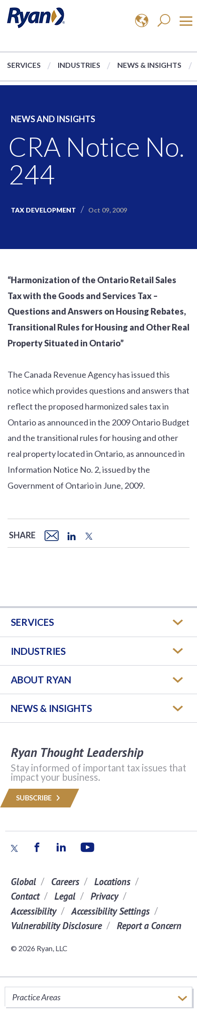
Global (23, 881)
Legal (65, 896)
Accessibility (33, 911)
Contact (25, 896)
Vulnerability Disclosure (56, 925)
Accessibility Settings (110, 911)
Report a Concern (149, 925)
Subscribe (39, 798)
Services (24, 64)
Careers (65, 881)
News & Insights (149, 64)
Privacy (104, 896)
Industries (79, 64)
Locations (112, 881)
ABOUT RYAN (41, 679)
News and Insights (53, 119)
